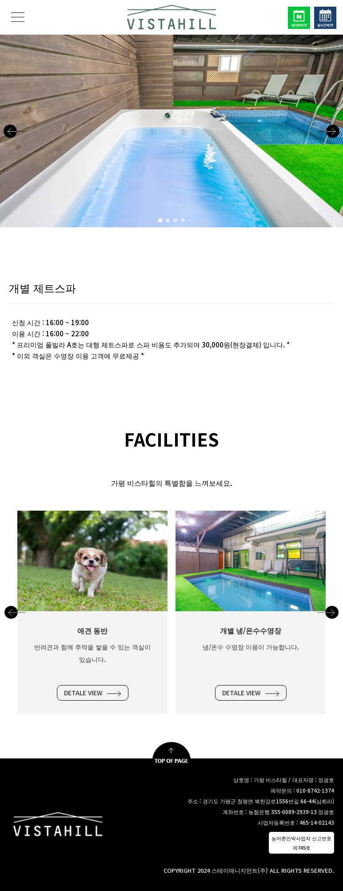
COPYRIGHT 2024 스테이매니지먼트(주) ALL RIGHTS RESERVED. (249, 870)
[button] (14, 131)
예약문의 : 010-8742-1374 (302, 790)
